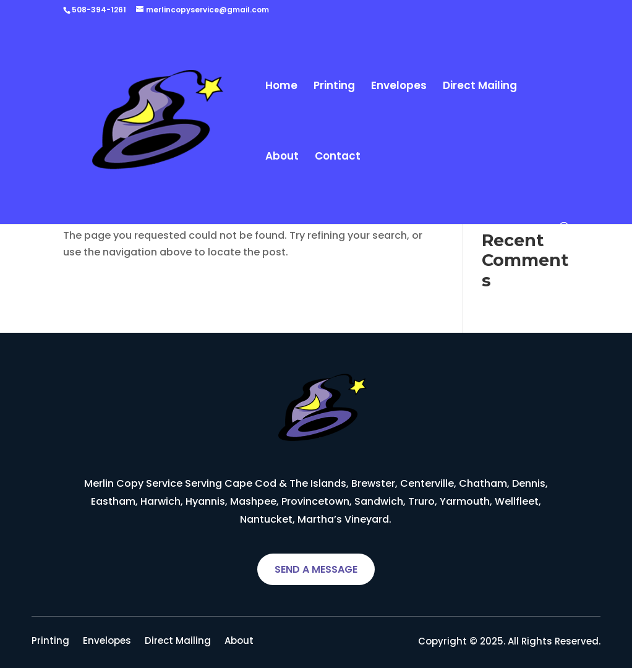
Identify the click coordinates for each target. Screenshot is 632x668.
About (282, 157)
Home (281, 87)
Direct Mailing (480, 87)
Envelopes (399, 87)
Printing (334, 87)
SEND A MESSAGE (316, 569)
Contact (338, 157)
